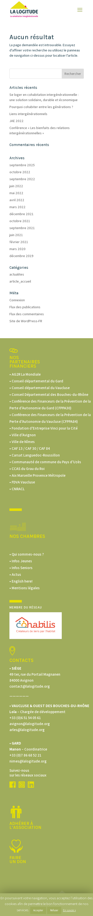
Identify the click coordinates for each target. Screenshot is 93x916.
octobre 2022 (19, 172)
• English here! (20, 581)
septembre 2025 (22, 165)
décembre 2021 (21, 214)
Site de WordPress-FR (25, 321)
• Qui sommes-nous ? (26, 554)
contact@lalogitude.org (29, 686)
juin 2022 (16, 186)
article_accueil (20, 281)
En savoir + (69, 910)
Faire (15, 857)
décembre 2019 (21, 256)
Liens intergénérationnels (28, 114)
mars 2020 (17, 249)
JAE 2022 (16, 121)
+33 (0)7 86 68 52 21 (25, 755)
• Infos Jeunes (20, 561)
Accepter (38, 910)
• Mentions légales (24, 588)
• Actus (15, 574)
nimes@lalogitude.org (28, 761)
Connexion (17, 300)
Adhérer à (21, 823)
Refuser (54, 910)
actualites (16, 274)
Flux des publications (24, 307)
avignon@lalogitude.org (29, 723)
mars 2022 (17, 207)
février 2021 (18, 242)
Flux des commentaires (26, 314)
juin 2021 (16, 235)
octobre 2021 (19, 221)
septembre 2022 (22, 179)
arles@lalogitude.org (27, 729)
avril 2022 (16, 200)
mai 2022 (16, 193)
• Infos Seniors (20, 567)
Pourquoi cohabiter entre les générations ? (41, 107)
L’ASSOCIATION (25, 827)
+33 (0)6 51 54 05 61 (25, 717)
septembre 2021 (22, 228)
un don (17, 861)
